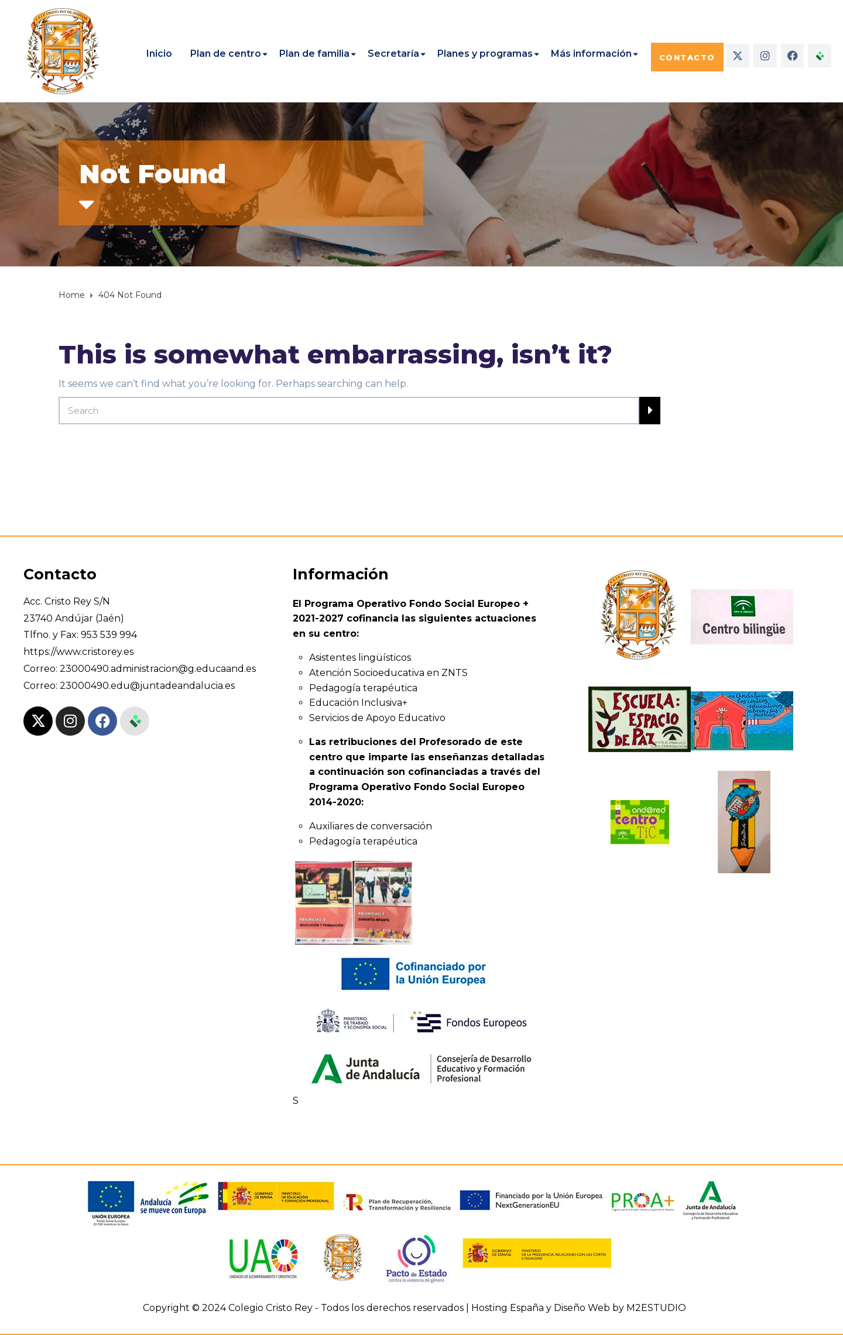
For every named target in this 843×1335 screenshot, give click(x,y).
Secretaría (393, 53)
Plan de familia (314, 53)
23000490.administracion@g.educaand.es (158, 668)
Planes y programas (485, 53)
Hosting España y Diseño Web (540, 1307)
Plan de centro (225, 53)
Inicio (159, 53)
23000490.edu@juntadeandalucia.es (147, 685)
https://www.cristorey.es (78, 651)
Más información (591, 53)
